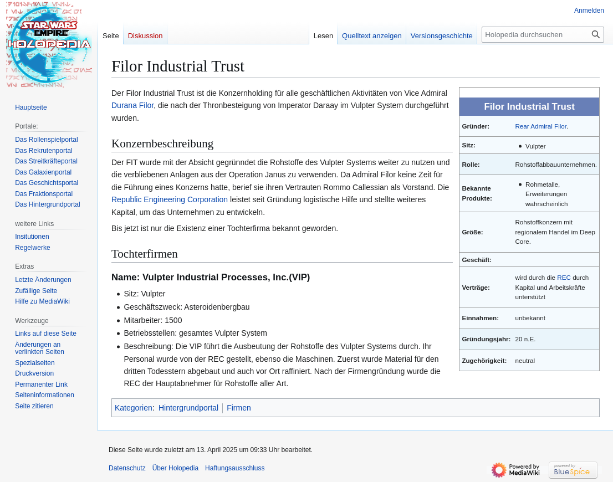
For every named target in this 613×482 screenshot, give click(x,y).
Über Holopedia (175, 468)
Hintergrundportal (188, 407)
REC (564, 277)
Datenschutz (127, 468)
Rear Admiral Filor (540, 126)
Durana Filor (132, 105)
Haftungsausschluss (234, 468)
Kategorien (133, 407)
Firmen (239, 407)
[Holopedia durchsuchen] (543, 35)
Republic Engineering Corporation (169, 199)
